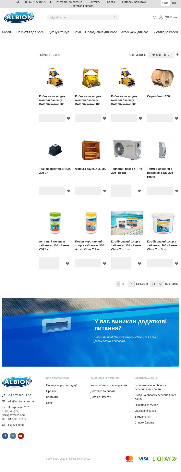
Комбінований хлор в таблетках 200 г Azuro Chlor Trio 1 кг (126, 245)
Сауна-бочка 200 (158, 96)
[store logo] (19, 17)
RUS (174, 3)
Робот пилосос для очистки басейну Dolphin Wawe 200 (52, 100)
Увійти (159, 15)
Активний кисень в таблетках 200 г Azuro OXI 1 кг (54, 245)
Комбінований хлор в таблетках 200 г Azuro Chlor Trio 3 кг (162, 245)
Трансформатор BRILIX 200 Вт (55, 171)
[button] (165, 3)
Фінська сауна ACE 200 (90, 169)
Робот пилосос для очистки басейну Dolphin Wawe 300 (124, 100)
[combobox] (83, 17)
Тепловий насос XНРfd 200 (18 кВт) (126, 171)
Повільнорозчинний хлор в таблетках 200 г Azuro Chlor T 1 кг (90, 245)
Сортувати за (137, 55)
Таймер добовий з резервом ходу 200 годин (160, 172)
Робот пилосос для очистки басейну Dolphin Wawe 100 (88, 100)
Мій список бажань (154, 15)
